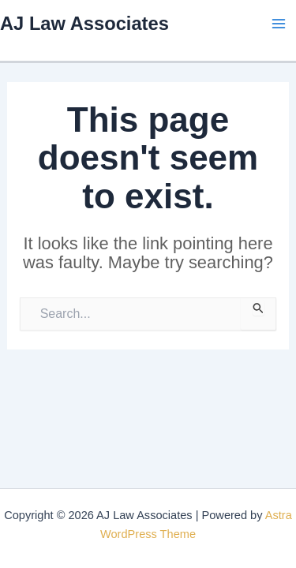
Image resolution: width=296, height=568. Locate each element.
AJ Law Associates (84, 23)
